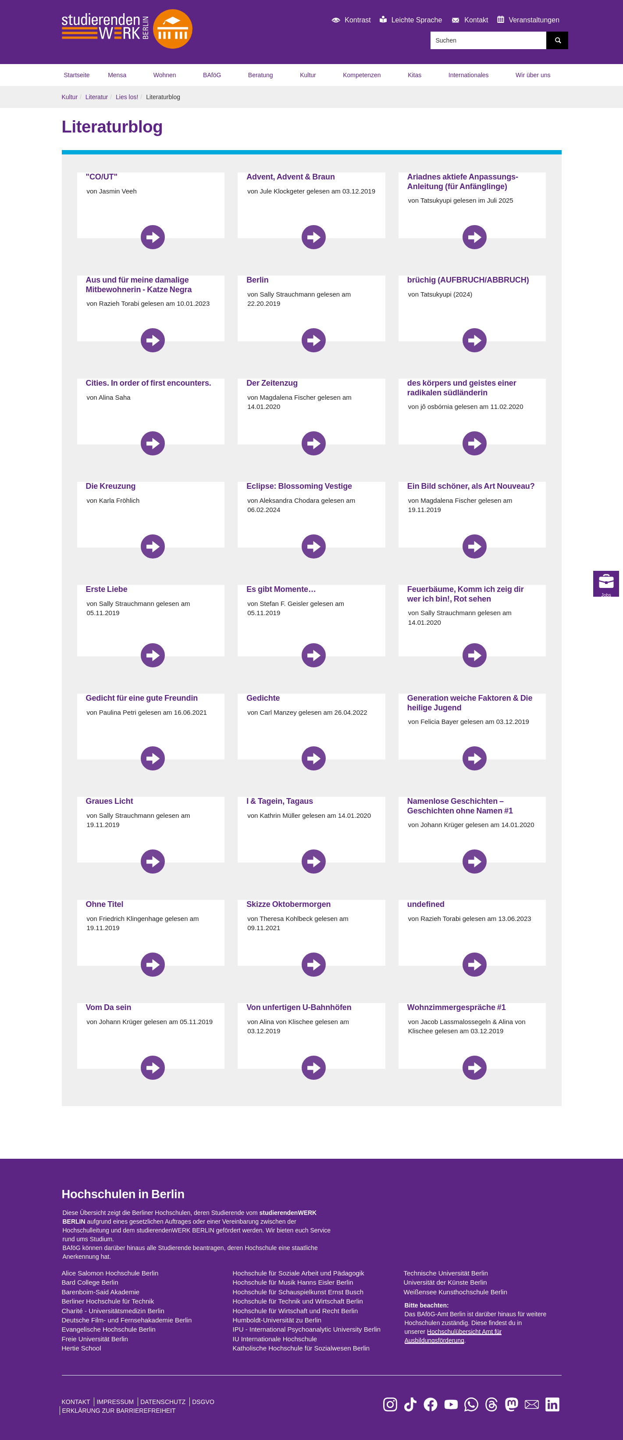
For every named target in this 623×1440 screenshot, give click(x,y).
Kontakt (468, 20)
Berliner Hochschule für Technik (108, 1301)
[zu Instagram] (390, 1404)
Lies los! (127, 96)
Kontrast (350, 20)
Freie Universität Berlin (95, 1339)
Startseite (77, 75)
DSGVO (203, 1401)
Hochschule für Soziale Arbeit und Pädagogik (298, 1273)
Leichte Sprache (411, 20)
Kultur (308, 75)
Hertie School (81, 1348)
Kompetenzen (362, 75)
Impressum (115, 1401)
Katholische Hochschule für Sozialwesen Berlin (301, 1348)
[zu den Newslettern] (532, 1404)
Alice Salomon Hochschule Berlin (110, 1273)
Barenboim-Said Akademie (101, 1292)
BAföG (212, 75)
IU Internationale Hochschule (275, 1339)
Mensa (117, 75)
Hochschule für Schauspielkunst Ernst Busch (298, 1292)
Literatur (96, 96)
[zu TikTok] (410, 1404)
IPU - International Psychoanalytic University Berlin (307, 1329)
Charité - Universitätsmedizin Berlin (113, 1311)
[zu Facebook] (430, 1404)
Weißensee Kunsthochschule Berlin (456, 1292)
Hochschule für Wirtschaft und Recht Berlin (295, 1311)
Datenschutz (162, 1401)
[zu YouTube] (451, 1404)
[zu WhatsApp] (471, 1404)
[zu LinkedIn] (552, 1404)
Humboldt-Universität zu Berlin (277, 1320)
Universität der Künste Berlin (445, 1282)
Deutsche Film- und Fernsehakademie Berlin (127, 1320)
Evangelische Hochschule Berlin (109, 1329)
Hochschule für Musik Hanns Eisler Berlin (293, 1282)
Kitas (414, 75)
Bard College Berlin (90, 1282)
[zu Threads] (491, 1404)
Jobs (607, 838)
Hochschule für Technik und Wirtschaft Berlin (298, 1301)
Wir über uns (533, 75)
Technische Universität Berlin (446, 1273)
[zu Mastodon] (511, 1404)
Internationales (469, 75)
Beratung (260, 75)
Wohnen (164, 75)
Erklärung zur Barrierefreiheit (119, 1410)
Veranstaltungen (528, 20)
